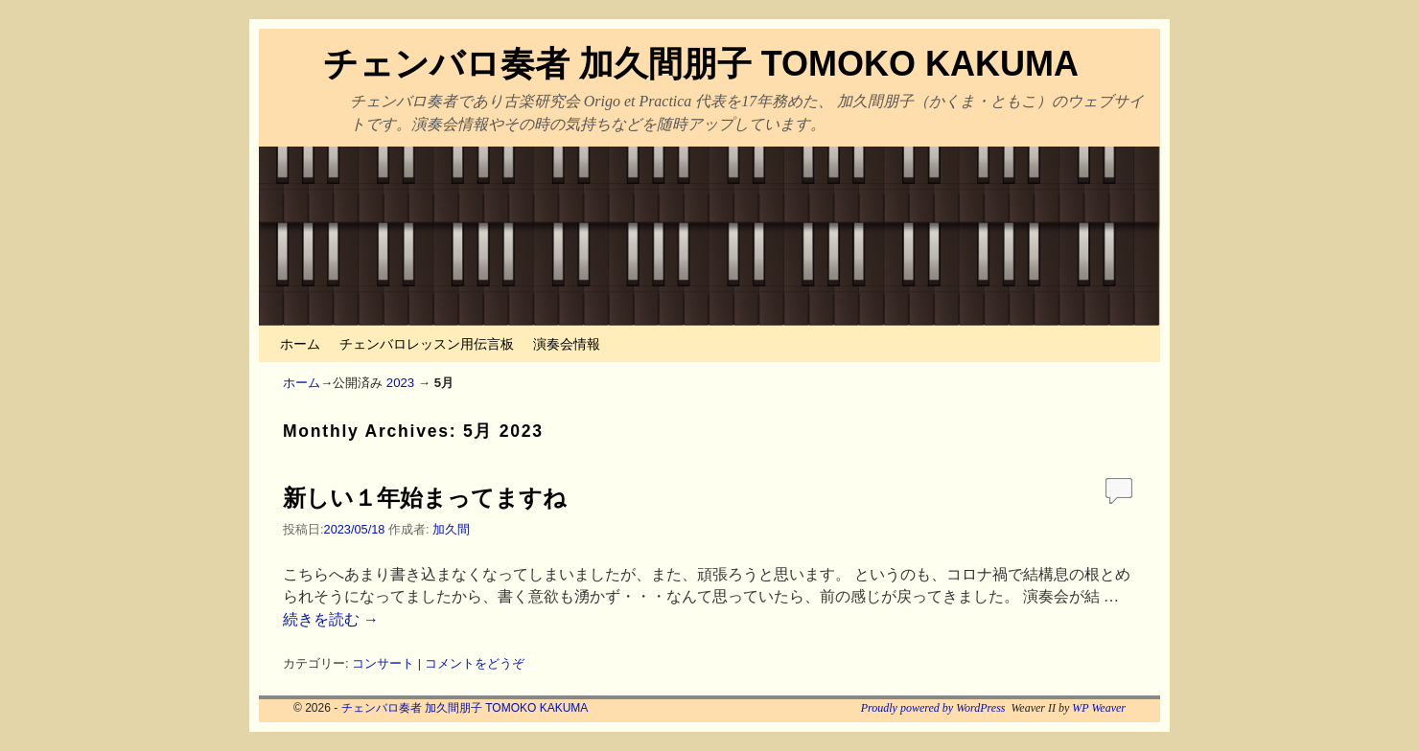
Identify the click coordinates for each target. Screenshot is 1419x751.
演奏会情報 (566, 344)
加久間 (451, 529)
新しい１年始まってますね (425, 498)
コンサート (383, 663)
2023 (400, 383)
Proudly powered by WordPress (933, 708)
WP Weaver (1099, 708)
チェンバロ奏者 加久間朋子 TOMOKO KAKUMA (701, 63)
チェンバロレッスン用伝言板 (426, 344)
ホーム (300, 344)
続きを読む (331, 619)
